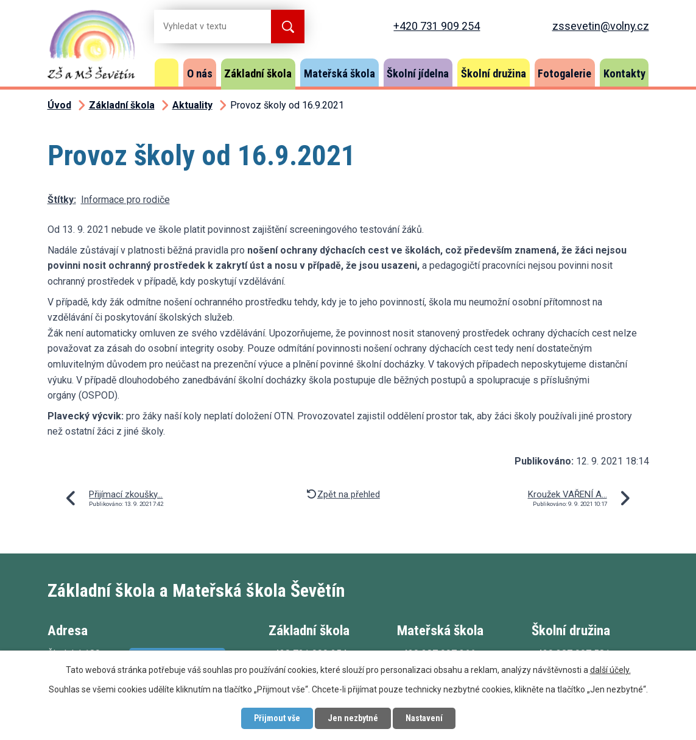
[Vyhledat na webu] (202, 26)
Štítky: (61, 199)
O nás (200, 73)
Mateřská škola (339, 73)
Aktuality (192, 105)
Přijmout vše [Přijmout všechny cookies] (277, 718)
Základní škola (258, 73)
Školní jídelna (418, 73)
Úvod (167, 73)
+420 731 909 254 (436, 26)
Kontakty (624, 73)
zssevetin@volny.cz (600, 26)
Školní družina (493, 73)
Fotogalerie (564, 73)
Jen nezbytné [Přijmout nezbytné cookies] (353, 718)
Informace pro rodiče (125, 199)
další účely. (610, 670)
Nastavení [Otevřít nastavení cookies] (424, 718)
